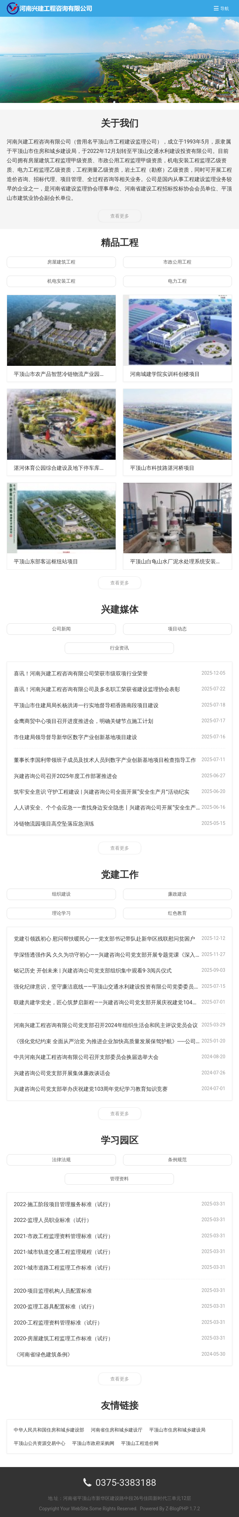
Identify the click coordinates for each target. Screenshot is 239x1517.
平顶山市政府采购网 (93, 1438)
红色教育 (177, 911)
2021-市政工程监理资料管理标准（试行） (69, 1232)
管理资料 (119, 1175)
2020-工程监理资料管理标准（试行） (63, 1318)
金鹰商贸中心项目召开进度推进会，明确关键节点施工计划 (92, 720)
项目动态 (177, 628)
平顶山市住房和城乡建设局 (177, 1425)
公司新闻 (61, 628)
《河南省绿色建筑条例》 (47, 1349)
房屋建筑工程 (61, 262)
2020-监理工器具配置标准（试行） (60, 1302)
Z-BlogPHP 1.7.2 (183, 1504)
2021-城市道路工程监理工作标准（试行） (69, 1263)
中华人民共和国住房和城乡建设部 (49, 1425)
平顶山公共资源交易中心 (39, 1438)
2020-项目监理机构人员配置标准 (57, 1286)
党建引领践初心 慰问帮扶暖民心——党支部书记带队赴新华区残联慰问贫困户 (116, 936)
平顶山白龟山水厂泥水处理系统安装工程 (184, 561)
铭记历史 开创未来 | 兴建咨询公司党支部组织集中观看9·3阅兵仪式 (102, 968)
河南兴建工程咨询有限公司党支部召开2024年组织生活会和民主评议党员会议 (117, 1022)
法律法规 (61, 1156)
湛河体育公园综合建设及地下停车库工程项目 (74, 467)
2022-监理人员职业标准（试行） (57, 1216)
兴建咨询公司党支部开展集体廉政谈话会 (68, 1069)
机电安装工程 (61, 281)
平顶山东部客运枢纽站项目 (50, 561)
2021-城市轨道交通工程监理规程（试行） (69, 1247)
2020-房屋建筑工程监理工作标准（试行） (69, 1333)
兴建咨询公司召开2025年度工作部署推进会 (72, 774)
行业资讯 (119, 647)
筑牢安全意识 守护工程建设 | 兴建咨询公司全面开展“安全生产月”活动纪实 (112, 790)
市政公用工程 (177, 262)
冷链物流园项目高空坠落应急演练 (59, 821)
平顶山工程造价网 (140, 1438)
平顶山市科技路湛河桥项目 (166, 467)
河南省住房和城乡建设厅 (116, 1425)
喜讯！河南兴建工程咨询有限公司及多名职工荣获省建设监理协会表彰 (107, 688)
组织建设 (61, 892)
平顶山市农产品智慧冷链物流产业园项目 (68, 373)
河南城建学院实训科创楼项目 (169, 373)
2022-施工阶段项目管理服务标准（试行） (69, 1200)
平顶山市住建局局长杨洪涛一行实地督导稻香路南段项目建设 (95, 704)
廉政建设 (177, 892)
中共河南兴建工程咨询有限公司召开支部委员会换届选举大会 (95, 1054)
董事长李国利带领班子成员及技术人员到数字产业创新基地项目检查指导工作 (116, 758)
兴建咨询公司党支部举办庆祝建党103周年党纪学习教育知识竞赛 (100, 1085)
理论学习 (61, 911)
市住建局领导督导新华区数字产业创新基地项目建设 (83, 735)
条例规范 (177, 1156)
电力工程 (177, 281)
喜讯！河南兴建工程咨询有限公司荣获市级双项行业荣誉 (89, 672)
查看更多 (119, 216)
